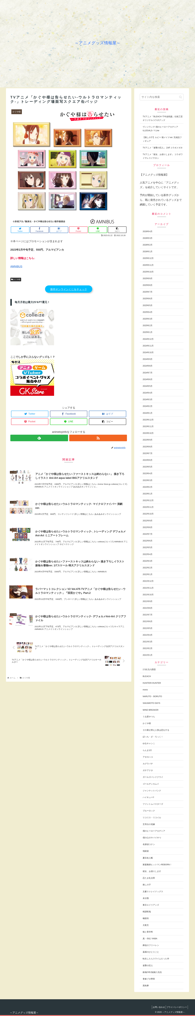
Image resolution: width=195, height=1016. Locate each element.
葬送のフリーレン (151, 945)
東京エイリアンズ (151, 905)
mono (145, 689)
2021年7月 (147, 615)
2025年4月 (147, 312)
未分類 (146, 898)
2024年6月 (147, 379)
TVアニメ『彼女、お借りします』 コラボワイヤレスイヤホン (163, 156)
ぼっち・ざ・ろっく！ (153, 737)
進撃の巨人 (148, 965)
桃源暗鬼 (147, 911)
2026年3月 (147, 238)
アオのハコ (148, 757)
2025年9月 (147, 278)
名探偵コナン (149, 844)
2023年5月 (147, 467)
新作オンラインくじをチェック (68, 289)
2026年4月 (147, 231)
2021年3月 (147, 641)
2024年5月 (147, 386)
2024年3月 (147, 399)
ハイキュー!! (148, 797)
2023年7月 (147, 453)
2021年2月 (147, 648)
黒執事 (146, 985)
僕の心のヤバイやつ (152, 837)
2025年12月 (148, 258)
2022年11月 (148, 507)
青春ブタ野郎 (149, 979)
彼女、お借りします (152, 871)
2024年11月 (148, 346)
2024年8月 (147, 366)
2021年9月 (147, 601)
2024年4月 (147, 393)
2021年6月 (147, 621)
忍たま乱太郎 (149, 878)
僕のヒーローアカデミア (154, 831)
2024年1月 (147, 413)
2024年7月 (147, 372)
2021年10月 (148, 594)
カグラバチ (148, 763)
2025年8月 (147, 285)
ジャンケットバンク (152, 790)
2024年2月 (147, 406)
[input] (161, 97)
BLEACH (147, 676)
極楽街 (146, 918)
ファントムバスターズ (153, 804)
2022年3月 (147, 561)
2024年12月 (148, 339)
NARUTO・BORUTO (152, 696)
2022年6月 (147, 541)
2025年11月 (148, 265)
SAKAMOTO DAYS (151, 703)
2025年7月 (147, 292)
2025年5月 (147, 305)
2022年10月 (148, 514)
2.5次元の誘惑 (149, 669)
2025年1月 (147, 332)
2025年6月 (147, 298)
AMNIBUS (16, 266)
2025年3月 (147, 319)
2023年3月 (147, 480)
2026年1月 (147, 251)
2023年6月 (147, 460)
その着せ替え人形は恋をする (156, 730)
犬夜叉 (146, 925)
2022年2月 (147, 567)
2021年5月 (147, 628)
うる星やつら (149, 716)
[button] (180, 97)
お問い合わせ (157, 1007)
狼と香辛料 (148, 932)
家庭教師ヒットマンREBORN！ (157, 864)
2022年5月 (147, 547)
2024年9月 (147, 359)
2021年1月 (147, 655)
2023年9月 (147, 440)
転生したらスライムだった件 (156, 958)
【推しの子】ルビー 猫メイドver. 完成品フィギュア (162, 139)
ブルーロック (149, 811)
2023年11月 (148, 426)
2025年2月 (147, 325)
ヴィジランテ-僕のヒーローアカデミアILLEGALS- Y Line (160, 129)
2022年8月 (147, 527)
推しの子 (147, 884)
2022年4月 (147, 554)
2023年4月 (147, 473)
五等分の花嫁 (149, 824)
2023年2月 (147, 487)
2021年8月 (147, 608)
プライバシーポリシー (176, 1007)
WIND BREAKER (150, 710)
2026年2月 (147, 245)
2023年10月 (148, 433)
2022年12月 (148, 500)
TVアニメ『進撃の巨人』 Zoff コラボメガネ (163, 147)
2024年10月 (148, 352)
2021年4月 (147, 635)
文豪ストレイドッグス (153, 891)
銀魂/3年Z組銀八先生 (152, 972)
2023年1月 (147, 493)
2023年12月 (148, 420)
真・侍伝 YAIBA (150, 938)
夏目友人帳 (148, 858)
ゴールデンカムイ (151, 784)
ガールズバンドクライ (153, 777)
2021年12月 (148, 581)
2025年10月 (148, 272)
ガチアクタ (148, 770)
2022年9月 (147, 520)
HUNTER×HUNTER (152, 683)
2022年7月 (147, 534)
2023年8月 (147, 446)
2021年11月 (148, 588)
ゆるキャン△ (149, 743)
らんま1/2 (147, 750)
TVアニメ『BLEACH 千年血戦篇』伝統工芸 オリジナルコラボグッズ (163, 118)
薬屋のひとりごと (151, 952)
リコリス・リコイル (152, 817)
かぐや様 (15, 279)
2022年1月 (147, 574)
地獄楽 (146, 851)
